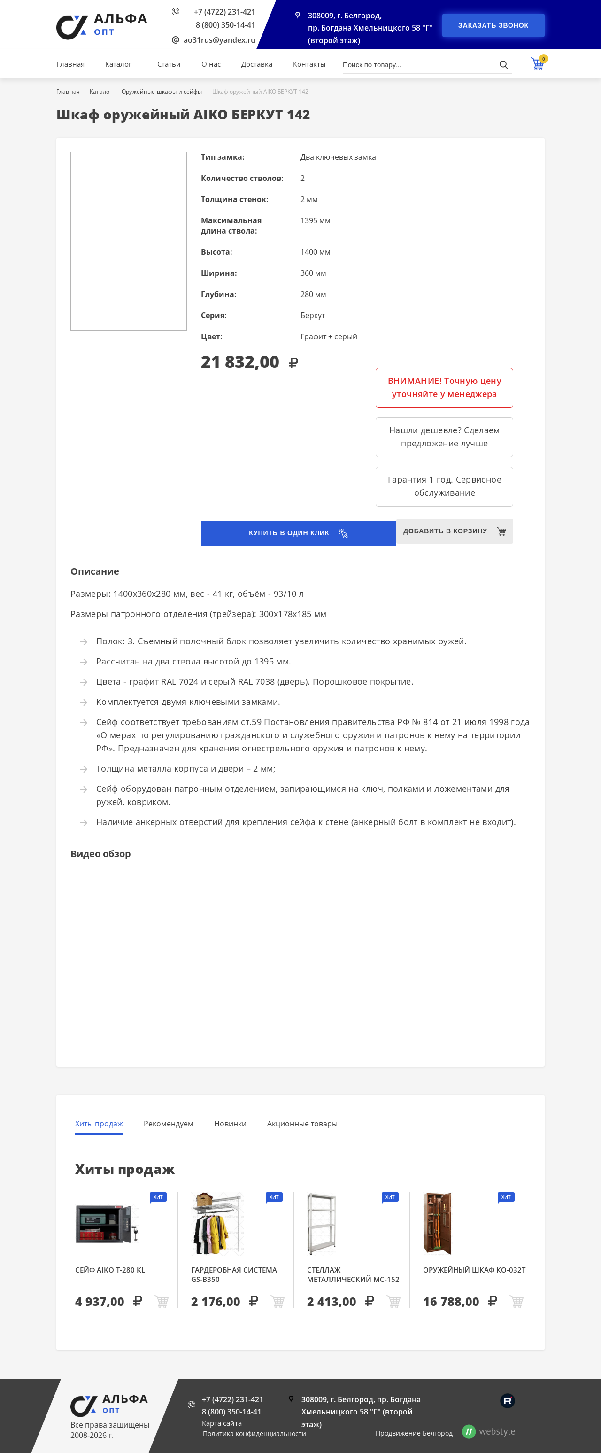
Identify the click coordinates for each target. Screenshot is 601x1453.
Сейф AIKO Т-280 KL (110, 1270)
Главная (70, 64)
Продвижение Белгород (414, 1433)
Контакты (309, 64)
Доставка (256, 64)
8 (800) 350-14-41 (225, 25)
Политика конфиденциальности (254, 1433)
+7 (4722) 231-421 (224, 12)
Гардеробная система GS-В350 (234, 1275)
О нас (211, 64)
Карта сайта (222, 1423)
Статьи (169, 64)
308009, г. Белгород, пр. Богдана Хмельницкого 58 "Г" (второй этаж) (370, 29)
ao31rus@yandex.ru (219, 40)
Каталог (118, 64)
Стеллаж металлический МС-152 (353, 1275)
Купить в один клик (272, 534)
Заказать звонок (493, 25)
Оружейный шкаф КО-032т (474, 1270)
